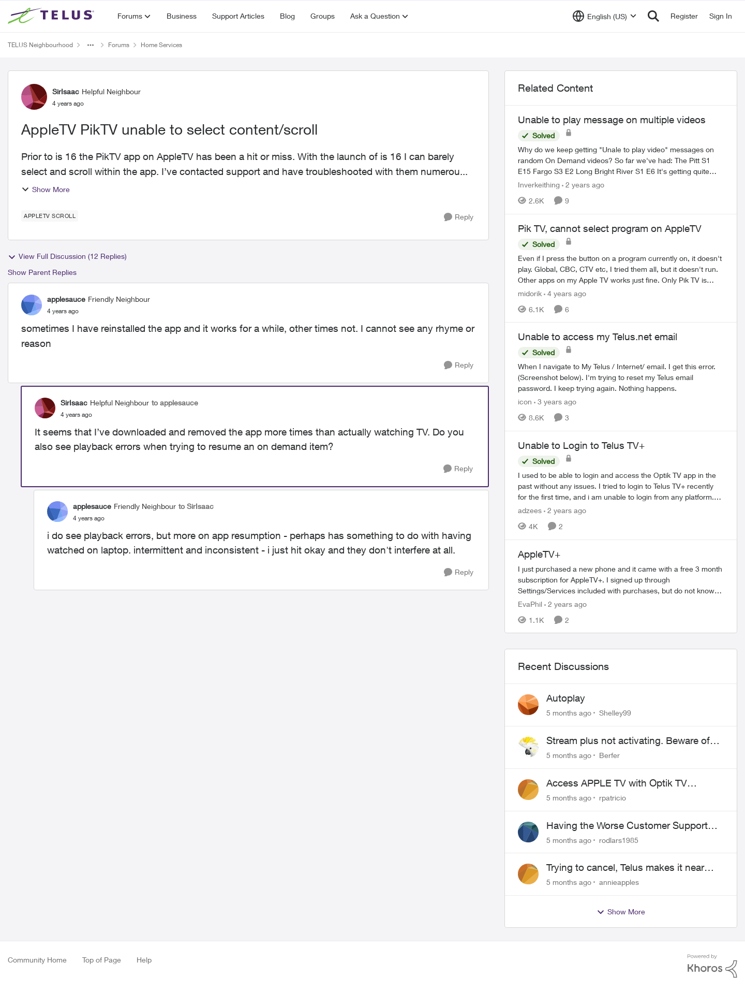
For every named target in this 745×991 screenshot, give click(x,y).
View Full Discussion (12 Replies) (67, 256)
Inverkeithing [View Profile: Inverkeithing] (539, 184)
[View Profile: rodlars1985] (528, 832)
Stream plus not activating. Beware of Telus (628, 741)
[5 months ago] (568, 712)
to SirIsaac (196, 506)
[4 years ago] (565, 292)
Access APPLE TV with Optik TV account (616, 783)
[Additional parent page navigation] (90, 45)
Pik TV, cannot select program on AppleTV (610, 228)
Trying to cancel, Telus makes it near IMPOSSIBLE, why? (625, 868)
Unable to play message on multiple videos (612, 119)
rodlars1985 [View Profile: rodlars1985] (618, 839)
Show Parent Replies (42, 272)
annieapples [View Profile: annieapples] (619, 882)
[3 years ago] (555, 401)
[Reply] (458, 217)
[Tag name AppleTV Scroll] (49, 216)
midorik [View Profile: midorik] (530, 292)
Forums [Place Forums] (118, 45)
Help (144, 959)
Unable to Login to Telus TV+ (581, 445)
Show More (45, 189)
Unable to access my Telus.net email (597, 336)
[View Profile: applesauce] (31, 305)
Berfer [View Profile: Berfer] (609, 755)
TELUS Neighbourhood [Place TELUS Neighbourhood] (40, 45)
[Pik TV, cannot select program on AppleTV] (621, 268)
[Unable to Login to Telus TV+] (621, 486)
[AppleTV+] (621, 579)
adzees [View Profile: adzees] (530, 510)
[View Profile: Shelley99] (528, 704)
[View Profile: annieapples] (528, 874)
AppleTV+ (539, 554)
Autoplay (565, 698)
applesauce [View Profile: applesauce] (66, 299)
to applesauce (175, 402)
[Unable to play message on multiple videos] (621, 160)
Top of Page (101, 959)
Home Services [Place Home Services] (161, 45)
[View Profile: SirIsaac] (34, 97)
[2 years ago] (583, 184)
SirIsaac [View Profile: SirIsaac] (65, 91)
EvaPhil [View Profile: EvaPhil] (530, 603)
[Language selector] (604, 16)
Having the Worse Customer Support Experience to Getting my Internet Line (630, 826)
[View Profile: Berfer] (528, 747)
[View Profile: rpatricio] (528, 789)
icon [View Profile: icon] (525, 401)
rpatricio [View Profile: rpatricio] (612, 797)
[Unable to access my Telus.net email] (621, 377)
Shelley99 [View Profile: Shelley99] (615, 712)
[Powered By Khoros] (712, 966)
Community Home (37, 959)
